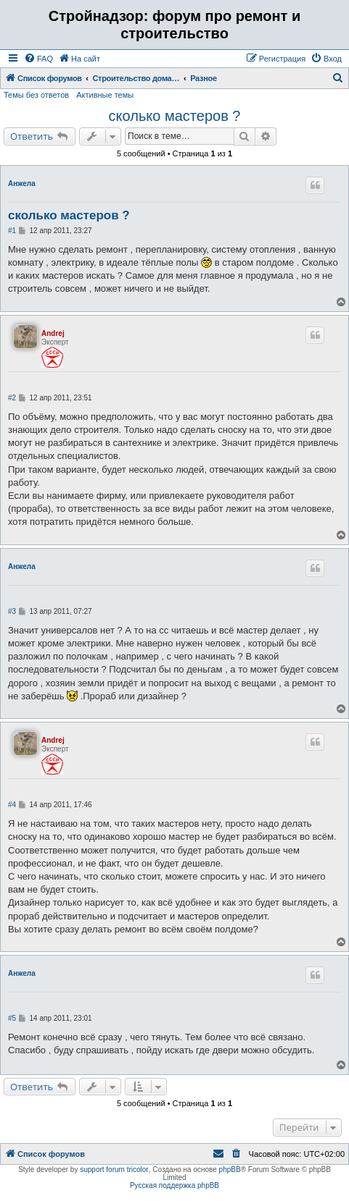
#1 (12, 231)
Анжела (22, 183)
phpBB (230, 1169)
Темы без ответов (36, 94)
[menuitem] (38, 58)
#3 (12, 611)
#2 (12, 398)
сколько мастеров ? (175, 116)
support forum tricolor (114, 1169)
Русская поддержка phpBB (174, 1185)
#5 (12, 1018)
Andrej (53, 333)
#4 (12, 805)
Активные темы (105, 94)
